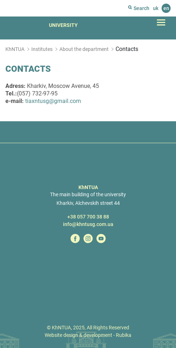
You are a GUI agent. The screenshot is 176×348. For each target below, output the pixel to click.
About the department (84, 49)
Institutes (42, 49)
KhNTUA (14, 49)
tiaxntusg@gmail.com (53, 101)
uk (155, 8)
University (63, 25)
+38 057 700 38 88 (88, 217)
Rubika (123, 335)
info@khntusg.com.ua (88, 224)
